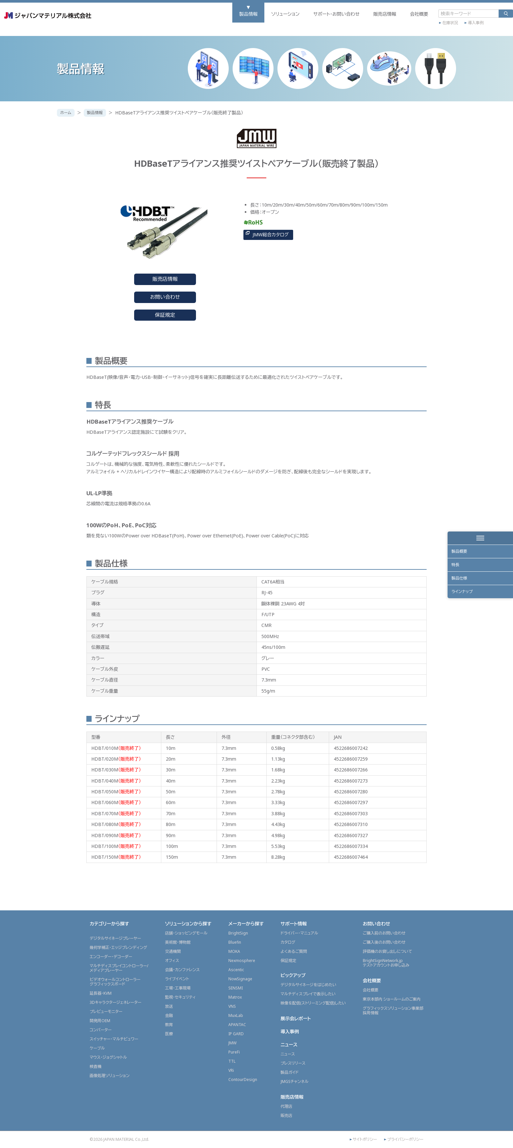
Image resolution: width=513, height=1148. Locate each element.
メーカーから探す (246, 923)
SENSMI (235, 988)
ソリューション (228, 25)
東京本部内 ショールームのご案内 (392, 999)
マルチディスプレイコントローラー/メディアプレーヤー (119, 968)
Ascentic (236, 969)
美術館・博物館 (177, 942)
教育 (169, 1024)
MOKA (234, 951)
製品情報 (191, 25)
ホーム (67, 113)
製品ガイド (290, 1072)
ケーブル (97, 1048)
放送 (169, 1006)
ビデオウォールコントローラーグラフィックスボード (115, 982)
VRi (231, 1070)
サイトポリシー (365, 1139)
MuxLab (235, 1015)
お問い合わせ (165, 297)
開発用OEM (100, 1020)
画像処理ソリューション (110, 1075)
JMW (232, 1043)
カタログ (288, 942)
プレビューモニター (106, 1011)
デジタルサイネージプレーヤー (115, 938)
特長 (457, 571)
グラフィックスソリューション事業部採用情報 (393, 1010)
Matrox (235, 997)
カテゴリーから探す (109, 923)
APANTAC (237, 1024)
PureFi (234, 1052)
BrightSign (238, 933)
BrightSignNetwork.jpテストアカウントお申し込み (386, 963)
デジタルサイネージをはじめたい (309, 985)
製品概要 (462, 553)
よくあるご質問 (294, 951)
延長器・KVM (101, 993)
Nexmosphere (241, 960)
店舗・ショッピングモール (186, 933)
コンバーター (101, 1030)
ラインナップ (465, 607)
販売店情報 (327, 25)
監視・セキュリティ (180, 997)
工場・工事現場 (177, 988)
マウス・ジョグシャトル (108, 1057)
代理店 (286, 1106)
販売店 (286, 1115)
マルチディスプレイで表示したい (308, 994)
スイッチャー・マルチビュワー (114, 1039)
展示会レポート (296, 1018)
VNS (232, 1006)
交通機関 (173, 951)
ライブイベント (177, 979)
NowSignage (240, 979)
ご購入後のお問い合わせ (384, 942)
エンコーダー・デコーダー (111, 956)
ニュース (289, 1044)
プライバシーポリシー (405, 1139)
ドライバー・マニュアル (299, 933)
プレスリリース (293, 1063)
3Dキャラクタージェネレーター (115, 1002)
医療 (169, 1034)
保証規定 (165, 315)
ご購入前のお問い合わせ (384, 933)
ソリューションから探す (188, 923)
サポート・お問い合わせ (279, 25)
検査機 (95, 1066)
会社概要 (362, 25)
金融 (169, 1015)
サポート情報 (294, 923)
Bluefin (234, 942)
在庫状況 (393, 31)
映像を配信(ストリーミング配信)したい (313, 1003)
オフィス (172, 960)
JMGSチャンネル (295, 1081)
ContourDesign (242, 1079)
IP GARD (236, 1034)
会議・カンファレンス (182, 969)
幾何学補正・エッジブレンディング (118, 947)
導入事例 (419, 31)
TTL (232, 1061)
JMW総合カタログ (271, 234)
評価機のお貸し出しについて (387, 951)
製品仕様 (462, 589)
